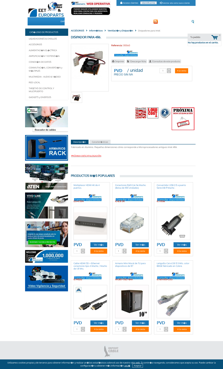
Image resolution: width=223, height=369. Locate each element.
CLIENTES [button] (111, 21)
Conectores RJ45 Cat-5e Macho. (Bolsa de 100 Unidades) (130, 186)
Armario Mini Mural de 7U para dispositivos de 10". (130, 264)
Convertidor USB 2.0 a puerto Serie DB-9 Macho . (171, 186)
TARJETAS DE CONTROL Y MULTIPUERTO (41, 90)
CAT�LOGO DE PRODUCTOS (88, 21)
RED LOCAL (34, 82)
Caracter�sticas (100, 142)
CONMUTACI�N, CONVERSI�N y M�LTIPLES (45, 69)
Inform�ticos (96, 30)
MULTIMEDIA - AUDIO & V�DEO (45, 76)
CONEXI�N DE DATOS (40, 62)
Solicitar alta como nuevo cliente (175, 3)
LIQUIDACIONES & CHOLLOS (43, 38)
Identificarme (148, 3)
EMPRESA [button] (65, 21)
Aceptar (138, 365)
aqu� (127, 365)
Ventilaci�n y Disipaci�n (120, 30)
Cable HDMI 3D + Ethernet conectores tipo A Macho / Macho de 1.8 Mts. (90, 266)
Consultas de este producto (164, 61)
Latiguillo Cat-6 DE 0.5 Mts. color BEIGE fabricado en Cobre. (173, 264)
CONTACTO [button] (126, 21)
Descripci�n (79, 142)
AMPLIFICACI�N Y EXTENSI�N (44, 56)
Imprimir (118, 61)
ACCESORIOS (35, 44)
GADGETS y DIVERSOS (40, 97)
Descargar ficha (136, 61)
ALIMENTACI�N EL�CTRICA (43, 50)
